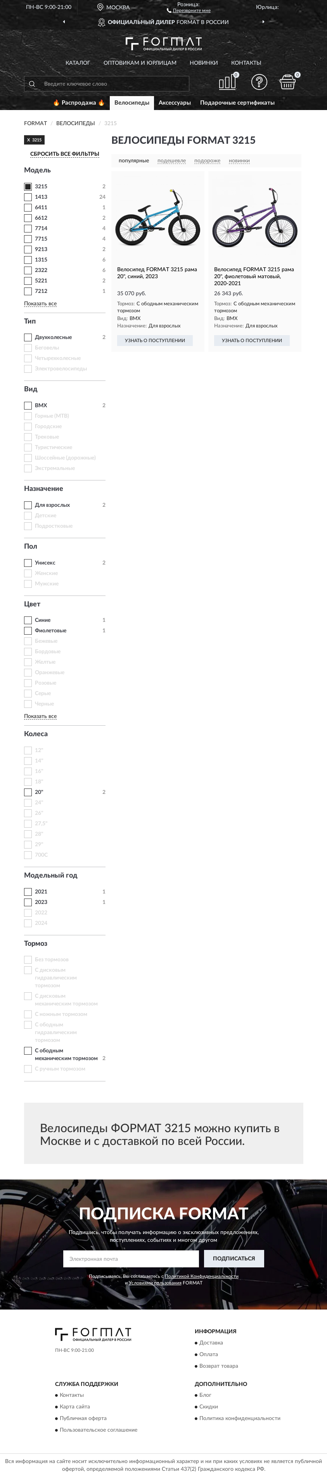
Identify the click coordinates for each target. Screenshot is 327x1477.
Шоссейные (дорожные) (65, 458)
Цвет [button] (32, 604)
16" (39, 771)
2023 (41, 902)
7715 (41, 239)
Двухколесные (53, 337)
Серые (43, 693)
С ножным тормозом (61, 1014)
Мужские (47, 584)
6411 (41, 207)
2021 (41, 892)
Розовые (45, 683)
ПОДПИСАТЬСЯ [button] (234, 1259)
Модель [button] (37, 170)
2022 (41, 913)
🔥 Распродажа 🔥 (79, 103)
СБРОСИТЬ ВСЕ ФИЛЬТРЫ (64, 154)
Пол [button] (30, 546)
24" (39, 803)
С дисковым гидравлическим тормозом (56, 977)
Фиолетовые (50, 630)
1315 (41, 260)
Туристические (53, 447)
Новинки (204, 63)
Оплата (208, 1354)
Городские (48, 426)
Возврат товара (218, 1366)
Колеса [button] (36, 734)
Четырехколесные (58, 358)
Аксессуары (175, 103)
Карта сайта (75, 1407)
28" (39, 834)
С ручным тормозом (60, 1069)
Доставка (211, 1343)
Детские (45, 515)
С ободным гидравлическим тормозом (56, 1032)
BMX (41, 405)
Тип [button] (30, 321)
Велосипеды (131, 103)
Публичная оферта (83, 1418)
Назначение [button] (43, 488)
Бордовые (48, 651)
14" (39, 761)
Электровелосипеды (61, 369)
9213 (41, 249)
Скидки (208, 1407)
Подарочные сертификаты (237, 103)
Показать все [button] (40, 303)
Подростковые (54, 526)
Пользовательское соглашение (98, 1430)
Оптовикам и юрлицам (140, 63)
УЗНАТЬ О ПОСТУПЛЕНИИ (155, 340)
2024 (41, 923)
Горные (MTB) (52, 416)
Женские (46, 573)
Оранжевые (49, 672)
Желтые (45, 662)
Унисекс (45, 563)
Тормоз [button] (35, 943)
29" (39, 844)
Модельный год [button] (51, 875)
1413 (41, 197)
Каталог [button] (78, 63)
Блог (205, 1395)
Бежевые (46, 641)
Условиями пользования (155, 1283)
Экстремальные (55, 468)
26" (39, 813)
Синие (42, 620)
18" (39, 782)
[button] (189, 10)
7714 (41, 228)
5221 (41, 281)
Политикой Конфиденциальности (202, 1276)
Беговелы (47, 348)
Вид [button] (31, 389)
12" (39, 750)
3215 (41, 186)
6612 (41, 218)
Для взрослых (52, 505)
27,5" (41, 823)
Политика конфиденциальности (239, 1418)
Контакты (246, 63)
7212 (41, 291)
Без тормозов (52, 959)
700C (41, 855)
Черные (44, 704)
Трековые (47, 437)
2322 (41, 270)
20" (39, 792)
